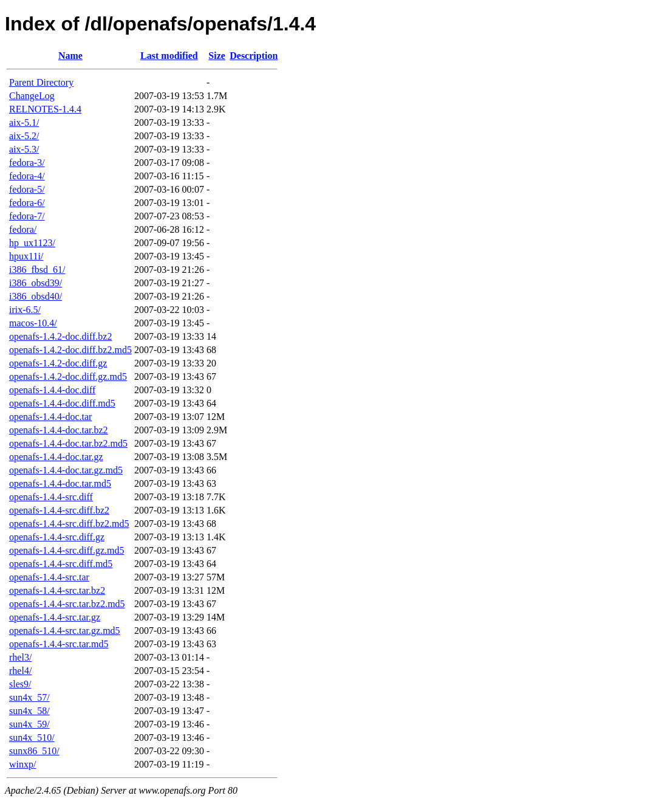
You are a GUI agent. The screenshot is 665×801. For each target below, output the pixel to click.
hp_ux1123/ (32, 243)
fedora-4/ (27, 176)
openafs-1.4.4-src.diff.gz (56, 537)
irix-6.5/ (25, 309)
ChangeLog (32, 96)
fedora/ (22, 229)
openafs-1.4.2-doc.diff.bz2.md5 (70, 350)
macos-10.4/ (33, 323)
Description (254, 55)
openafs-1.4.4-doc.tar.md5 (60, 483)
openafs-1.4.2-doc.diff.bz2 (60, 336)
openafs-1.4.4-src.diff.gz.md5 (66, 550)
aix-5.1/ (24, 122)
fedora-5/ (27, 189)
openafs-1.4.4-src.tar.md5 (59, 644)
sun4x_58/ (29, 711)
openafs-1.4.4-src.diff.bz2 (59, 510)
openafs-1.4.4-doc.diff (52, 390)
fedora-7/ (27, 216)
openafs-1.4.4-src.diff (51, 497)
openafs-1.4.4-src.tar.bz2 (57, 590)
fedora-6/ (27, 203)
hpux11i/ (26, 256)
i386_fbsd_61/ (37, 269)
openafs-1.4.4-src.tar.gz (54, 617)
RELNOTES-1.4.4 (45, 109)
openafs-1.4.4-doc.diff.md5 (62, 403)
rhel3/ (20, 657)
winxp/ (22, 764)
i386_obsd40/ (35, 296)
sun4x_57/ (29, 697)
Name (70, 55)
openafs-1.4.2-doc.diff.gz (58, 363)
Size (216, 55)
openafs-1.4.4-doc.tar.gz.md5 (66, 470)
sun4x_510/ (32, 737)
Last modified (169, 55)
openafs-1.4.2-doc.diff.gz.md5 (68, 376)
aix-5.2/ (24, 136)
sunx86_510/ (34, 751)
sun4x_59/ (29, 724)
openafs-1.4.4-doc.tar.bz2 (58, 430)
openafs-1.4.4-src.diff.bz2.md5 (69, 523)
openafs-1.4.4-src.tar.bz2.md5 (67, 604)
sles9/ (20, 684)
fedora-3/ (27, 162)
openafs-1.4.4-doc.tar (50, 416)
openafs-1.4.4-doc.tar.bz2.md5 (68, 443)
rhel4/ (20, 670)
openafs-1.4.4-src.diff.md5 (60, 564)
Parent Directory (41, 82)
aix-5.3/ (24, 149)
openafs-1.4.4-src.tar (49, 577)
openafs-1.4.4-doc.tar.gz (56, 457)
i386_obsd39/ (35, 283)
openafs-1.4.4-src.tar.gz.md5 (64, 630)
